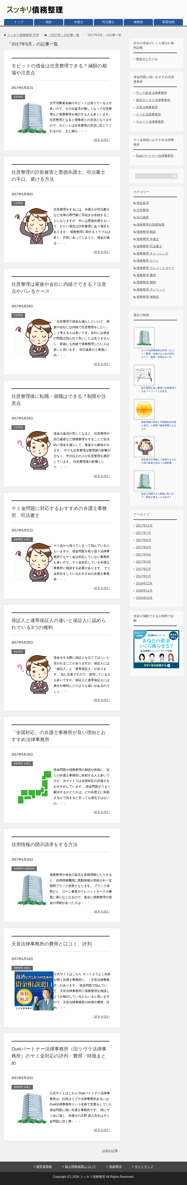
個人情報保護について (80, 1166)
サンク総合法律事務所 (151, 92)
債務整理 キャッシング (152, 253)
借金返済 (18, 651)
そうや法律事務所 (148, 114)
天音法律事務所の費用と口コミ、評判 (51, 943)
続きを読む (102, 140)
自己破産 (142, 217)
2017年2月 (143, 569)
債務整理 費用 (146, 275)
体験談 (138, 22)
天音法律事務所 (147, 107)
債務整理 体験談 (147, 296)
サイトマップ (144, 1166)
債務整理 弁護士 (22, 539)
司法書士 (108, 22)
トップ (18, 22)
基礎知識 (168, 22)
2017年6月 (143, 540)
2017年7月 (143, 533)
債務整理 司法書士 (149, 246)
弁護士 (78, 22)
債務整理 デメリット (150, 289)
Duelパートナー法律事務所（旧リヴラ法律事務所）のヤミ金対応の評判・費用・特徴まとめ (58, 1056)
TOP (23, 35)
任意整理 (18, 96)
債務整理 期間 (146, 282)
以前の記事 (110, 1150)
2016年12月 (144, 583)
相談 (49, 22)
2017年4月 (143, 554)
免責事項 (115, 1166)
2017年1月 (143, 576)
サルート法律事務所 (150, 121)
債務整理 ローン (147, 260)
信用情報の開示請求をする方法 (44, 844)
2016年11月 (144, 590)
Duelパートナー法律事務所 (155, 155)
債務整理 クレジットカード (155, 268)
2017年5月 (143, 547)
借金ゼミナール (147, 59)
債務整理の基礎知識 (24, 868)
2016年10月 (144, 598)
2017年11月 (144, 525)
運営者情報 (44, 1166)
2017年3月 (143, 561)
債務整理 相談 (146, 231)
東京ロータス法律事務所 (153, 100)
